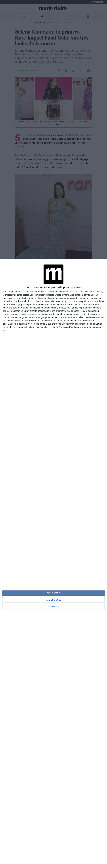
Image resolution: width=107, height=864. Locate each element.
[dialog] (53, 561)
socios (26, 292)
